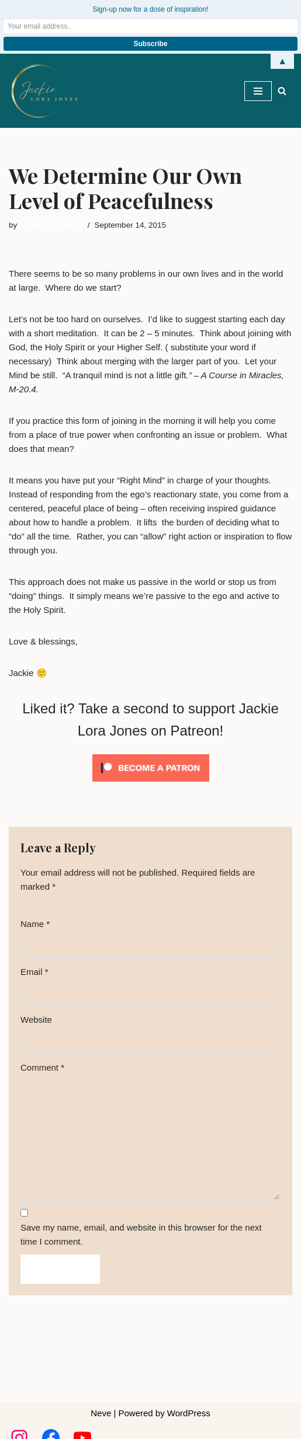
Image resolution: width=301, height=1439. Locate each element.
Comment (42, 1067)
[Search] (282, 90)
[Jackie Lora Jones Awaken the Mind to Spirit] (44, 91)
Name (35, 924)
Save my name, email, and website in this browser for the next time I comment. (141, 1234)
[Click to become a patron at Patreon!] (150, 784)
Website (36, 1020)
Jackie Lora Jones (51, 225)
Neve (101, 1413)
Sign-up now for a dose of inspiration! (150, 9)
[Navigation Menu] (258, 91)
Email (34, 972)
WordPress (188, 1413)
